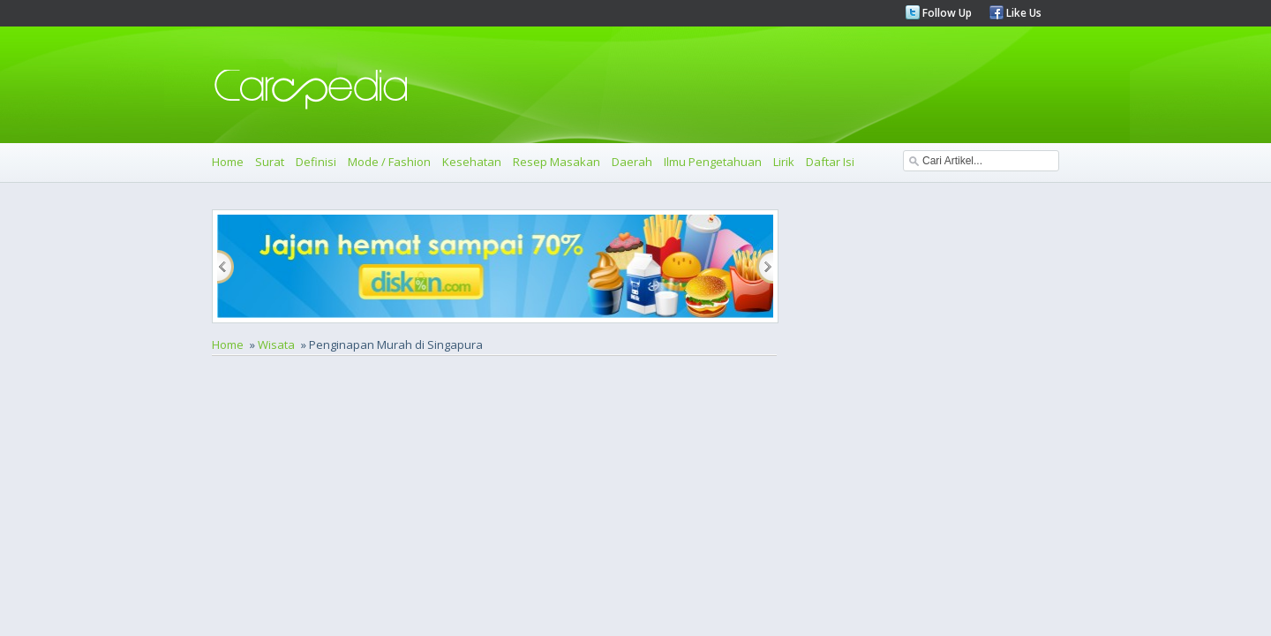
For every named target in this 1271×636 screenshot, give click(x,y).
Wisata (276, 344)
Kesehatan (471, 162)
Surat (269, 162)
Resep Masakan (556, 162)
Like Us (1023, 12)
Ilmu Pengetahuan (713, 162)
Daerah (632, 162)
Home (228, 162)
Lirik (783, 162)
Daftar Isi (830, 162)
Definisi (316, 162)
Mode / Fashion (389, 162)
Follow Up (946, 12)
